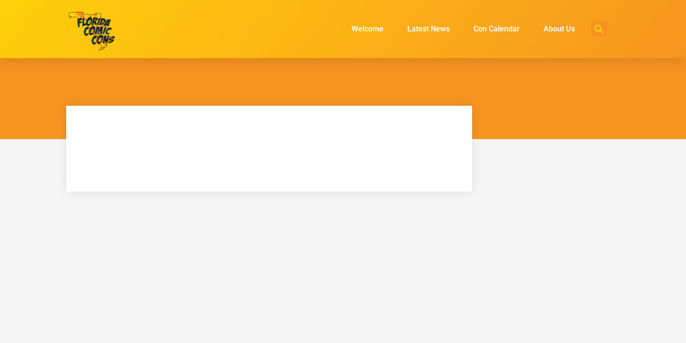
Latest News (428, 28)
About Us (559, 28)
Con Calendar (497, 28)
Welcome (367, 28)
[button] (599, 29)
